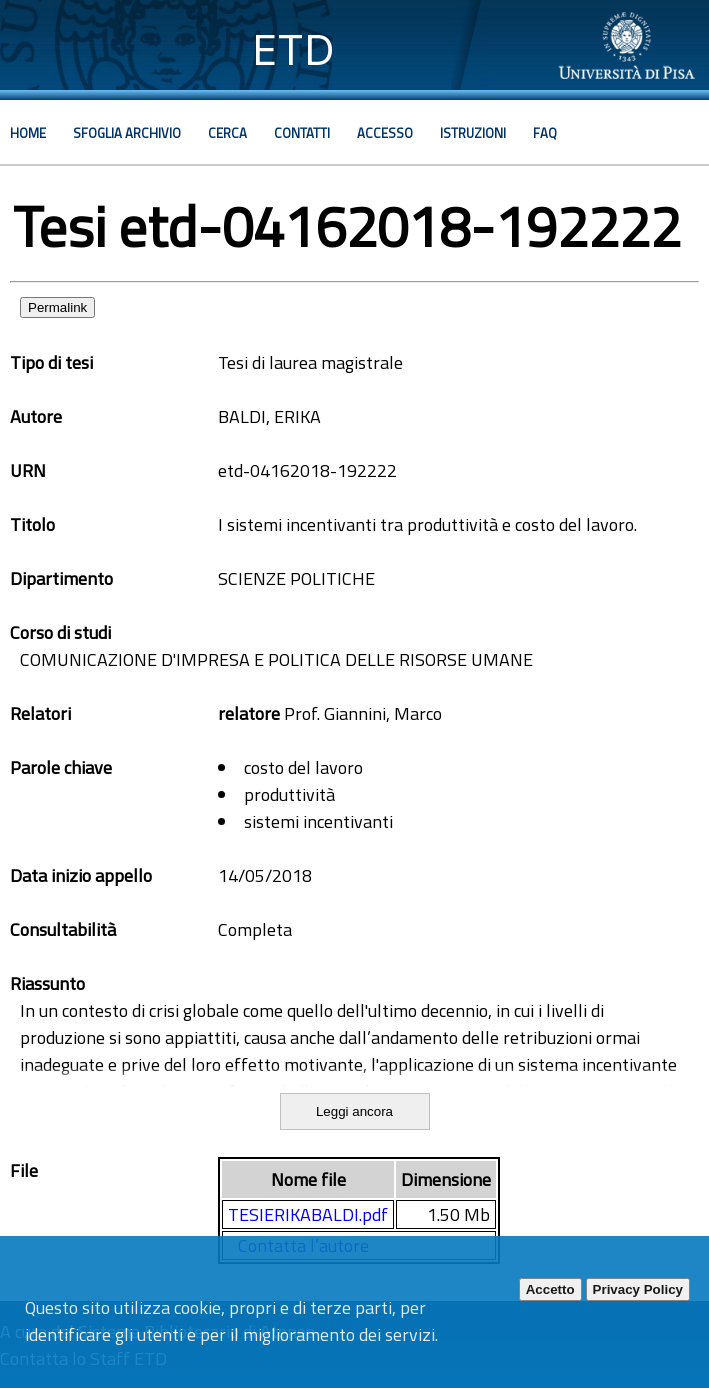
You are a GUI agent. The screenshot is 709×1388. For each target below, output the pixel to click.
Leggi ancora (354, 1111)
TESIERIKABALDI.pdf (308, 1214)
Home (28, 133)
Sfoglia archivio (127, 133)
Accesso (385, 133)
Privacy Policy (638, 1289)
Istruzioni (473, 133)
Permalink (57, 307)
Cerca (227, 133)
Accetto (550, 1289)
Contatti (302, 133)
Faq (545, 133)
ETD (293, 49)
